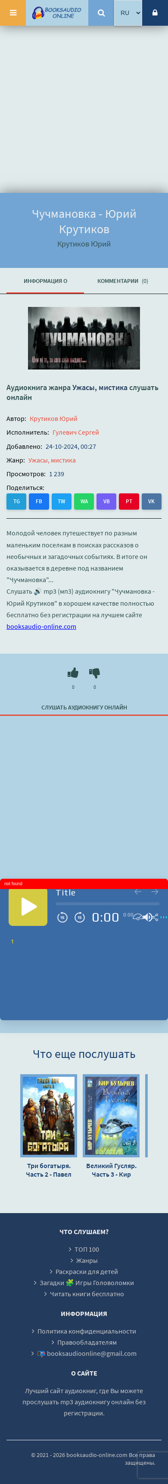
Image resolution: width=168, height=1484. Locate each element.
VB (106, 501)
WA (84, 501)
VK (151, 501)
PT (129, 501)
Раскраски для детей (87, 1271)
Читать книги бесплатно (87, 1293)
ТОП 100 (87, 1249)
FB (39, 501)
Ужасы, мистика (100, 387)
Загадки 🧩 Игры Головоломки (87, 1282)
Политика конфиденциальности (86, 1331)
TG (16, 501)
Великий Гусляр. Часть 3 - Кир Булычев (111, 1169)
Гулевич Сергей (76, 432)
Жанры (87, 1260)
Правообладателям (87, 1342)
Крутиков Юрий (54, 418)
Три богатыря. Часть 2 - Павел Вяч (49, 1169)
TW (61, 501)
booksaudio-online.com (41, 626)
